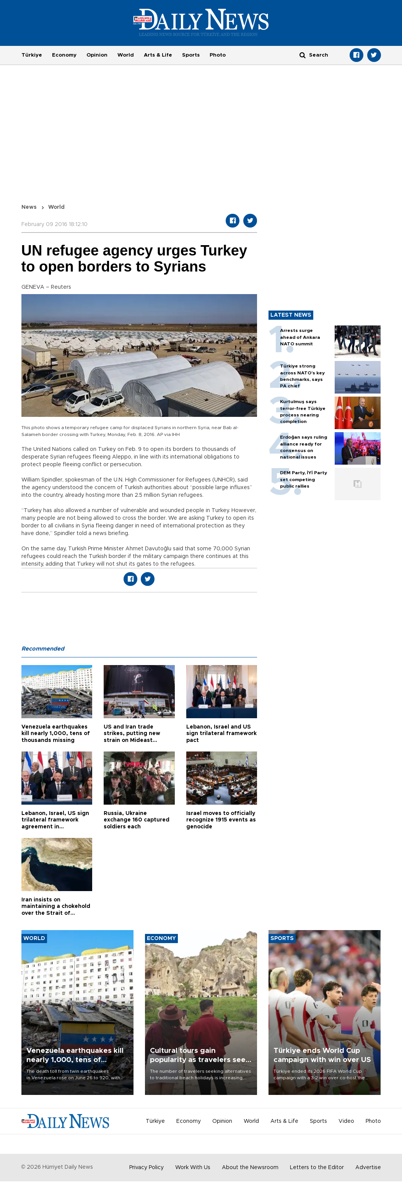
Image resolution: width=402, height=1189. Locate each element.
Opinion (96, 55)
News (29, 207)
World (125, 55)
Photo (218, 55)
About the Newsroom (250, 1167)
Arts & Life (158, 55)
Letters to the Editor (317, 1167)
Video (346, 1121)
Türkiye (31, 55)
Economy (64, 55)
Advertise (368, 1167)
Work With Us (192, 1167)
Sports (191, 55)
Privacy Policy (146, 1167)
